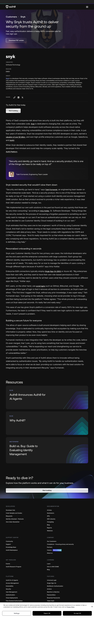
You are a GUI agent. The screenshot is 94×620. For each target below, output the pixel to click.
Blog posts (9, 516)
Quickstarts (50, 513)
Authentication (10, 595)
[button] (13, 111)
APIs (48, 516)
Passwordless (51, 595)
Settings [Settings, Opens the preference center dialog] (17, 613)
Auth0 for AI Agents (12, 580)
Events (8, 564)
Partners (49, 547)
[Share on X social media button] (22, 97)
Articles (49, 510)
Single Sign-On (51, 583)
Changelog (50, 522)
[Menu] (87, 7)
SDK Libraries (51, 519)
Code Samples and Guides (14, 513)
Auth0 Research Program (13, 566)
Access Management (12, 583)
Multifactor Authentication (55, 586)
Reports (49, 528)
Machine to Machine (53, 592)
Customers (11, 17)
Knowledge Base (11, 547)
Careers (54, 550)
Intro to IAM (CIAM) (53, 566)
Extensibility (9, 586)
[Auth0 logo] (46, 7)
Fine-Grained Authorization (14, 601)
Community (9, 541)
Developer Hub (10, 510)
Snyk (7, 78)
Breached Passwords (53, 598)
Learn (48, 564)
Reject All (47, 613)
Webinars (50, 531)
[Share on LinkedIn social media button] (18, 97)
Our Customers (51, 541)
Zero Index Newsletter (12, 522)
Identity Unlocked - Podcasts (15, 519)
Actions (49, 589)
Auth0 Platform (11, 152)
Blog (48, 525)
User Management (11, 592)
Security (8, 589)
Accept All (77, 613)
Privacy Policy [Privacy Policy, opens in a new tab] (71, 607)
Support (8, 544)
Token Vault (50, 601)
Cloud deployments (12, 598)
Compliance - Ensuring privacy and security (60, 544)
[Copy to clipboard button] (14, 97)
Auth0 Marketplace (12, 550)
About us (50, 553)
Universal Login (51, 580)
